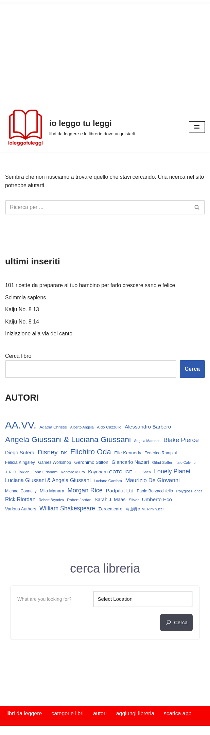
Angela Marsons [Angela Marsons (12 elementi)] (147, 441)
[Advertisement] (105, 51)
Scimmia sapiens (25, 297)
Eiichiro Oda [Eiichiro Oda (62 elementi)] (90, 452)
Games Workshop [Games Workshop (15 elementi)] (54, 462)
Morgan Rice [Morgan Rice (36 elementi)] (85, 490)
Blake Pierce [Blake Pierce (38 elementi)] (181, 440)
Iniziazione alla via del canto (39, 334)
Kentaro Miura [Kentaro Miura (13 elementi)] (73, 472)
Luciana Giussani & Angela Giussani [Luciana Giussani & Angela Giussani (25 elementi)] (48, 481)
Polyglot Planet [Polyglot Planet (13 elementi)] (189, 491)
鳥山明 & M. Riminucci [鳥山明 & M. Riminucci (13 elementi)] (145, 509)
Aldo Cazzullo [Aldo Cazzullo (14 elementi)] (109, 427)
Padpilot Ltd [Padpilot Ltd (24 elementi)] (120, 491)
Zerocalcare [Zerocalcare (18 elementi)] (110, 509)
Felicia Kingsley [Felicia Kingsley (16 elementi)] (20, 462)
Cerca (192, 369)
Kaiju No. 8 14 (22, 322)
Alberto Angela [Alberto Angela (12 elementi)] (82, 427)
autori (100, 714)
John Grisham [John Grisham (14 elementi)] (45, 472)
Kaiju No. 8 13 (22, 310)
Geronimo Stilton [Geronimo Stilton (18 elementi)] (91, 462)
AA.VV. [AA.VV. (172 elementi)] (20, 425)
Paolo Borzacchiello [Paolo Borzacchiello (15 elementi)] (155, 491)
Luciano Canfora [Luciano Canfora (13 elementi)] (108, 481)
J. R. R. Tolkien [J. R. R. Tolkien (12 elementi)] (17, 472)
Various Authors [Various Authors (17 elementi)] (20, 509)
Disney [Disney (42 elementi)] (48, 452)
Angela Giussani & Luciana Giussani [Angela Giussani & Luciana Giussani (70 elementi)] (68, 439)
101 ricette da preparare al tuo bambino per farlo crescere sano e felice (90, 285)
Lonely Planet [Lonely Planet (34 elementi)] (172, 471)
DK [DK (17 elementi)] (64, 453)
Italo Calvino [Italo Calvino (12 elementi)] (186, 463)
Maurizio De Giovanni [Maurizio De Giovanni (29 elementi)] (152, 480)
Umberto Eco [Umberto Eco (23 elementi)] (157, 500)
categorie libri (68, 714)
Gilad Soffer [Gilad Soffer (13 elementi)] (162, 463)
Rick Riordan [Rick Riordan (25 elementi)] (20, 500)
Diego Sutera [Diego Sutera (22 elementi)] (19, 453)
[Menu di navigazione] (197, 127)
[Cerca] (97, 207)
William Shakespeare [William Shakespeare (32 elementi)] (67, 508)
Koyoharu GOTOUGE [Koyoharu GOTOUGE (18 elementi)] (110, 472)
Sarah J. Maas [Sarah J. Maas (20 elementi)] (109, 500)
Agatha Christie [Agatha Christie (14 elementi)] (53, 427)
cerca (176, 623)
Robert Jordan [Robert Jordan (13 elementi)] (79, 500)
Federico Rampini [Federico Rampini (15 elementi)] (160, 453)
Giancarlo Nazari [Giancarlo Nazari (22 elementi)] (130, 462)
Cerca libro (18, 356)
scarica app (178, 714)
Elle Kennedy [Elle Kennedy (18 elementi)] (127, 453)
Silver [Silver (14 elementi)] (134, 500)
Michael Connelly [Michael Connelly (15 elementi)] (20, 491)
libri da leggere (24, 714)
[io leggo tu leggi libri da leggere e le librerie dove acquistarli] (70, 127)
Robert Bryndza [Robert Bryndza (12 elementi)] (51, 500)
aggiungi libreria (136, 714)
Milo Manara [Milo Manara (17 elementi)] (52, 491)
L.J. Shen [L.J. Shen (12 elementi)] (143, 472)
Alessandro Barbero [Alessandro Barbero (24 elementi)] (148, 427)
